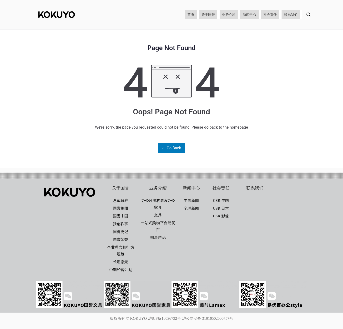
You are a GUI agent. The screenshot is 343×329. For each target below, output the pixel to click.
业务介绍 (229, 14)
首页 (190, 14)
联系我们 (291, 14)
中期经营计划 (120, 269)
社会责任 (270, 14)
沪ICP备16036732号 (164, 318)
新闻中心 (249, 14)
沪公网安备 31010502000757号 (207, 318)
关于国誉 (208, 14)
